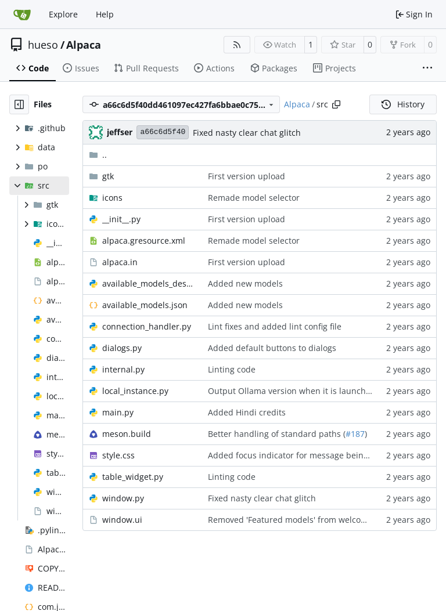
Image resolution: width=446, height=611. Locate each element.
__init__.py (121, 219)
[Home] (22, 14)
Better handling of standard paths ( (277, 433)
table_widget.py (132, 476)
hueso (43, 44)
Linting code (232, 369)
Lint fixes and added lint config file (274, 326)
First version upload (246, 176)
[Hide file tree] (19, 104)
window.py (123, 498)
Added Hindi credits (247, 412)
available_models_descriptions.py (149, 283)
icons (112, 197)
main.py (118, 412)
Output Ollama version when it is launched (292, 390)
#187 (355, 433)
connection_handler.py (146, 326)
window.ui (122, 519)
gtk (108, 176)
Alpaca (83, 44)
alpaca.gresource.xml (143, 240)
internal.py (123, 369)
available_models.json (145, 304)
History (403, 104)
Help (105, 14)
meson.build (126, 433)
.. (98, 154)
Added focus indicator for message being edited (301, 455)
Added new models (245, 283)
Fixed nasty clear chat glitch (247, 132)
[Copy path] (336, 104)
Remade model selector (254, 197)
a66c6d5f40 (162, 132)
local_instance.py (135, 390)
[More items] (427, 68)
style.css (118, 455)
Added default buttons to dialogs (272, 347)
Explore (63, 14)
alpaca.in (120, 261)
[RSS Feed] (237, 44)
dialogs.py (122, 347)
